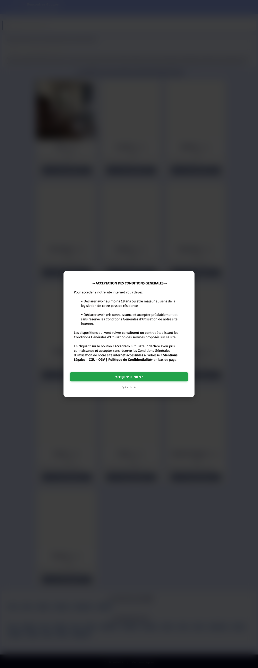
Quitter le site (129, 387)
